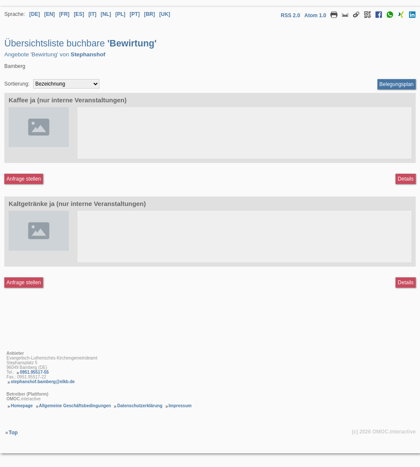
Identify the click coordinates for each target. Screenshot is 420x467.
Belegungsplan (397, 84)
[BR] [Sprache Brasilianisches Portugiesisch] (149, 14)
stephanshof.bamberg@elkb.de (43, 381)
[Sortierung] (66, 84)
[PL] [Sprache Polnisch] (120, 14)
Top (13, 433)
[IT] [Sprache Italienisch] (92, 14)
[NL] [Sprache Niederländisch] (106, 14)
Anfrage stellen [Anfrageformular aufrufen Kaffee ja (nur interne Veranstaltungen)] (23, 179)
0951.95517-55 (34, 372)
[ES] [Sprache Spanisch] (79, 14)
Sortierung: (17, 84)
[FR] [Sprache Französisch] (64, 14)
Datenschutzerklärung (139, 405)
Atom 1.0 (315, 15)
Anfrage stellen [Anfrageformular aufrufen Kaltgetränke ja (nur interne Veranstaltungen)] (23, 283)
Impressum (180, 405)
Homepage (22, 405)
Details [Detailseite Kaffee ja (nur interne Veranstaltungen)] (406, 179)
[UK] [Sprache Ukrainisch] (164, 14)
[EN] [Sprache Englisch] (49, 14)
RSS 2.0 (290, 15)
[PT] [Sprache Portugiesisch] (134, 14)
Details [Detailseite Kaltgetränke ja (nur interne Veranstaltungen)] (406, 283)
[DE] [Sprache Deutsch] (34, 14)
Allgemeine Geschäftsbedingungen (75, 405)
